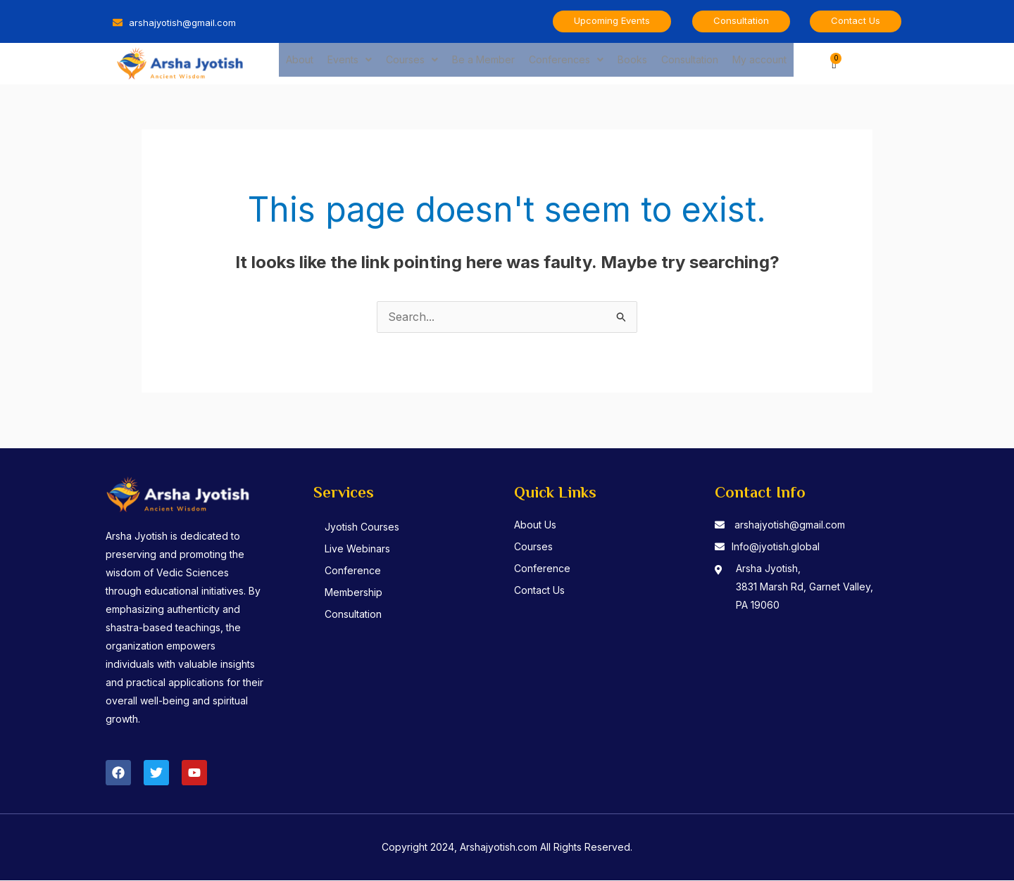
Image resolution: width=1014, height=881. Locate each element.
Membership (354, 593)
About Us (535, 525)
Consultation (689, 63)
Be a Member (483, 63)
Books (632, 63)
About (299, 63)
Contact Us (539, 591)
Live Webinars (358, 549)
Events (349, 63)
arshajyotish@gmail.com (789, 525)
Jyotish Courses (362, 527)
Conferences (566, 63)
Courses (412, 63)
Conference (353, 571)
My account (759, 63)
